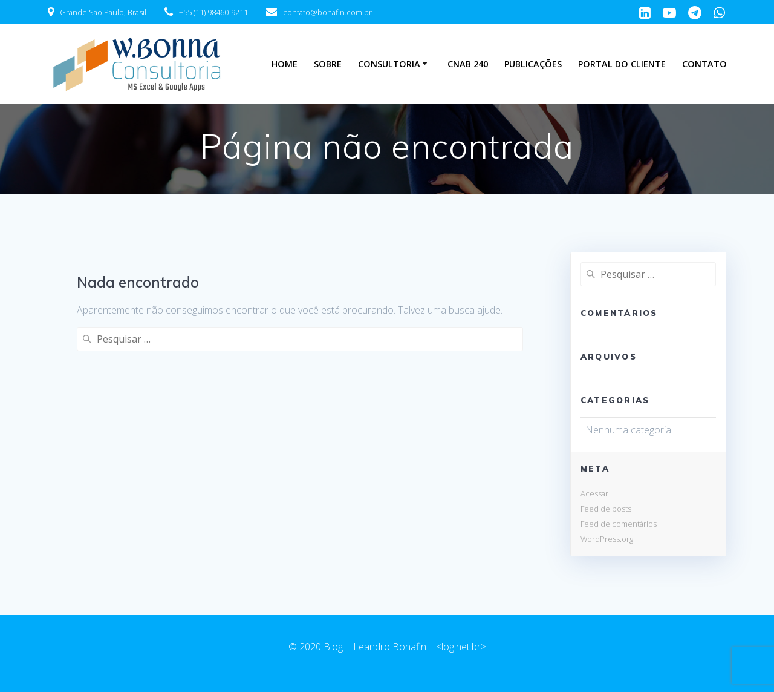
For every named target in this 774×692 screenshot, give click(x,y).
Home (285, 64)
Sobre (328, 64)
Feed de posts (605, 508)
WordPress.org (606, 538)
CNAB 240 (467, 64)
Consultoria (389, 64)
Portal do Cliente (622, 64)
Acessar (594, 493)
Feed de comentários (618, 523)
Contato (704, 64)
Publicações (533, 64)
